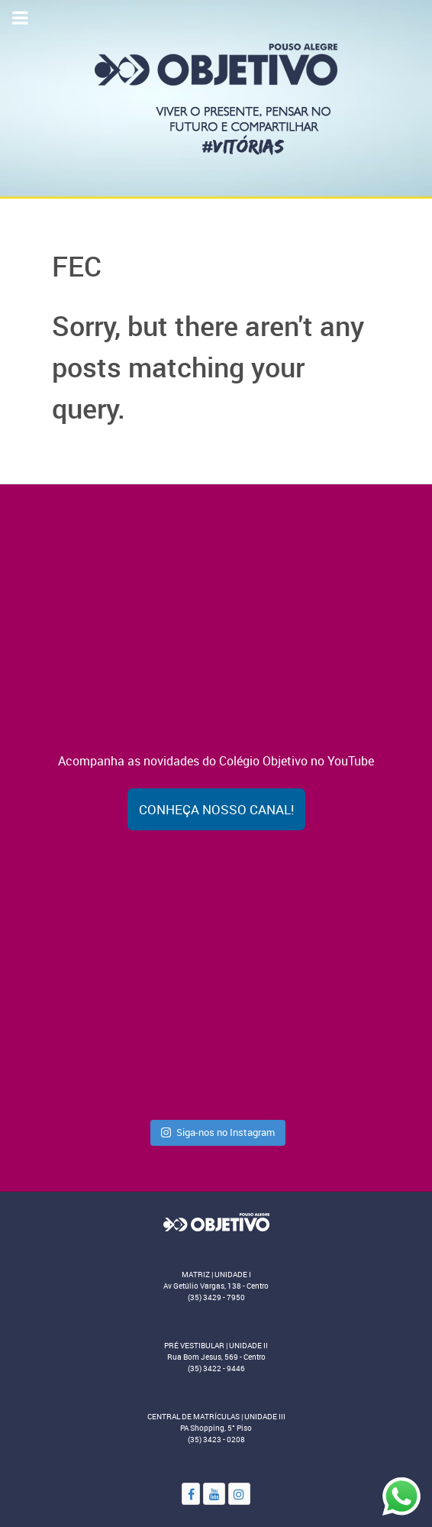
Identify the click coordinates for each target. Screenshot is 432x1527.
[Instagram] (239, 1494)
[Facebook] (191, 1494)
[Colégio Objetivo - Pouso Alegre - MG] (216, 97)
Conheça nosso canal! (216, 809)
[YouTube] (214, 1494)
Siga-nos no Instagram (218, 1132)
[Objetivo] (216, 1221)
